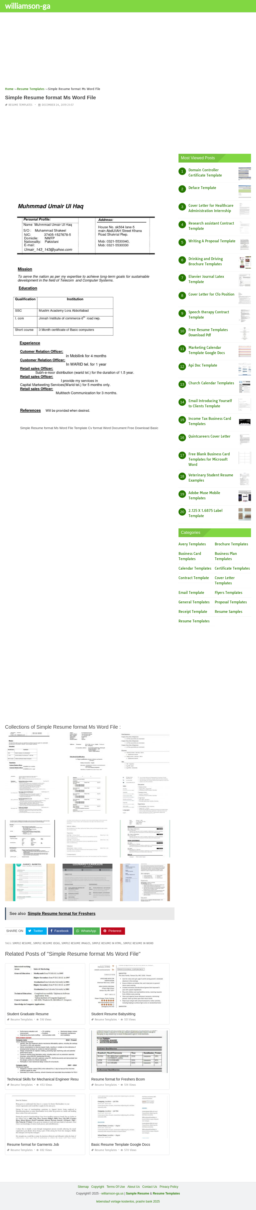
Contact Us (149, 1186)
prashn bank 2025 (148, 1201)
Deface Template (202, 188)
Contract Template (193, 578)
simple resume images (76, 943)
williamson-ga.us (112, 1193)
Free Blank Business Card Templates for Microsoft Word (209, 459)
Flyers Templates (228, 592)
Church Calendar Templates (211, 383)
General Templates (194, 602)
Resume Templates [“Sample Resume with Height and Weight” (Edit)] (166, 1193)
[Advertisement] (128, 51)
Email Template (191, 592)
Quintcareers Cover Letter (209, 436)
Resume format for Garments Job (33, 1144)
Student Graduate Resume (28, 1014)
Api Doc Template (202, 365)
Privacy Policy (169, 1186)
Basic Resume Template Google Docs (120, 1144)
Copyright (97, 1186)
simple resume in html (107, 943)
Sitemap (83, 1186)
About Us (134, 1186)
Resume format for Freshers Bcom (118, 1079)
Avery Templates (192, 544)
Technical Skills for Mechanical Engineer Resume (45, 1079)
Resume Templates (20, 105)
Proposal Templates (231, 602)
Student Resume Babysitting (113, 1014)
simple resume (22, 943)
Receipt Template (192, 611)
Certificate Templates (232, 568)
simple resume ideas (46, 943)
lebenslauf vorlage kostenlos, (115, 1201)
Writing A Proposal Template (212, 241)
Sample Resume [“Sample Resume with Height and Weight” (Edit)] (137, 1193)
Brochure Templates (231, 544)
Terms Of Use (115, 1186)
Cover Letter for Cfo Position (211, 294)
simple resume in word (138, 943)
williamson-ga (27, 5)
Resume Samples (228, 611)
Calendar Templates (194, 568)
